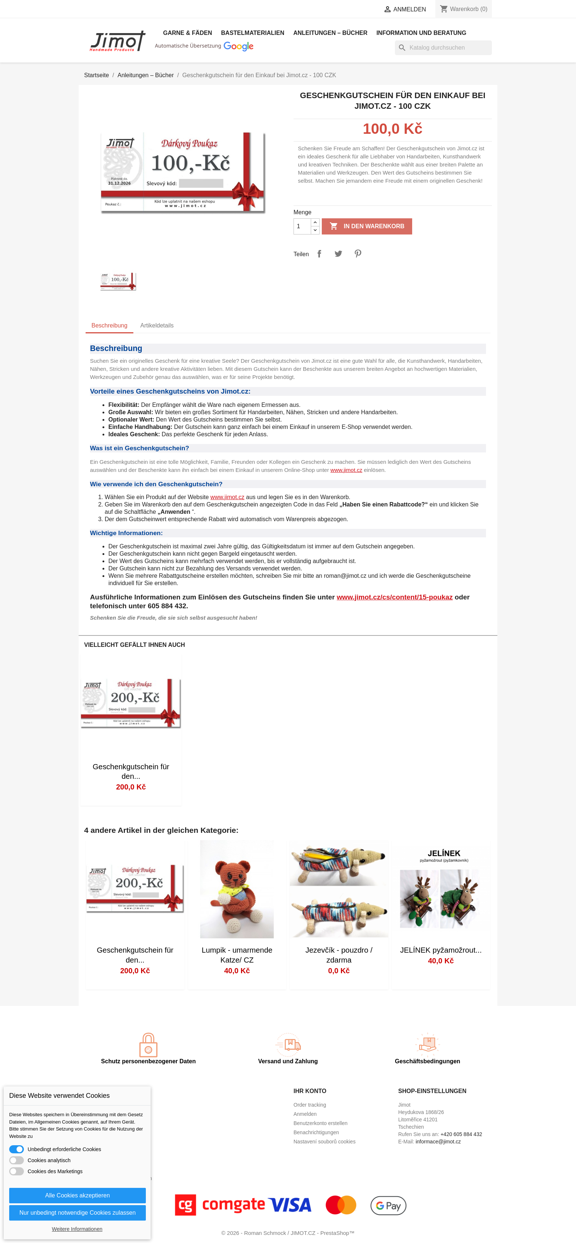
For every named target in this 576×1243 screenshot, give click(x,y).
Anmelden (305, 1114)
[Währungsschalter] (350, 10)
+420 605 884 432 (461, 1134)
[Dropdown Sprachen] (289, 10)
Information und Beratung (422, 33)
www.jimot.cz (347, 470)
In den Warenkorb (367, 226)
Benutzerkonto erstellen (321, 1123)
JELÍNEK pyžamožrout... (441, 950)
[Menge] (302, 226)
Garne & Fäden (187, 33)
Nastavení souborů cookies (325, 1142)
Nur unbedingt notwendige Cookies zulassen (77, 1213)
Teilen (319, 253)
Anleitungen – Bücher (330, 33)
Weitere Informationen (77, 1229)
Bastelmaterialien (252, 33)
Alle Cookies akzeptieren (77, 1195)
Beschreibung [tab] (109, 325)
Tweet (338, 253)
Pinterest (357, 253)
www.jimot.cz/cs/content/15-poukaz (395, 597)
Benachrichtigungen (316, 1132)
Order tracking (310, 1105)
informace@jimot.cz (438, 1142)
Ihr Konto (310, 1091)
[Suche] (443, 47)
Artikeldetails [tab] (157, 325)
